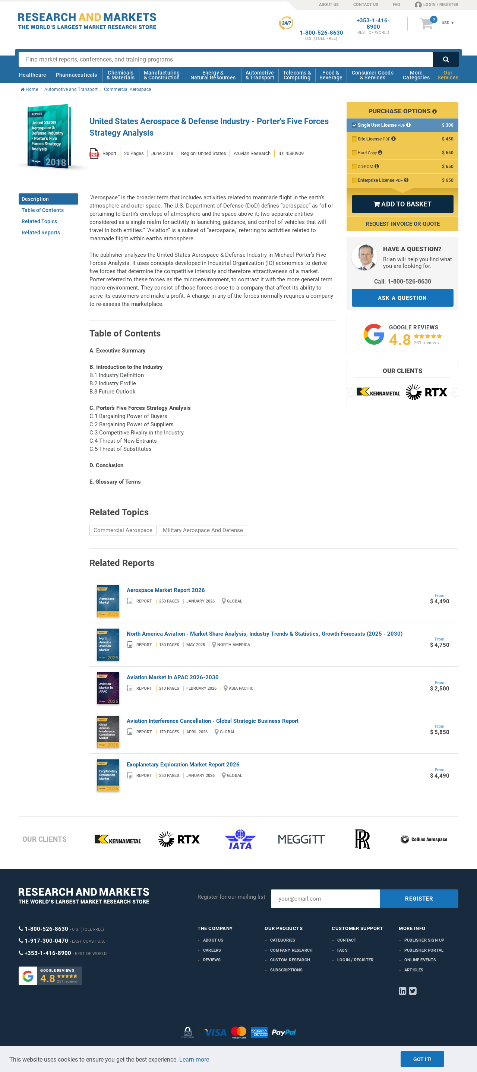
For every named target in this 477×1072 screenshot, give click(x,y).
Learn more (194, 1059)
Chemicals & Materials (121, 75)
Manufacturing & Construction (162, 75)
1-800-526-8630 (321, 33)
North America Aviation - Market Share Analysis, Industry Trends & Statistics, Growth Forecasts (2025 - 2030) (264, 633)
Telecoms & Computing (297, 75)
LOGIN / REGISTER (436, 4)
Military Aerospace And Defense (203, 530)
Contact (346, 940)
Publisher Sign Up (424, 940)
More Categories (416, 75)
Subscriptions (286, 970)
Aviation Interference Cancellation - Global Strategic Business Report (212, 721)
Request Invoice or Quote (403, 224)
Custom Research (290, 960)
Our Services (447, 75)
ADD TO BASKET (402, 204)
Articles (414, 970)
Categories (282, 940)
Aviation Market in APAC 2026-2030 (173, 677)
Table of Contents (43, 210)
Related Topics (39, 221)
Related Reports (41, 232)
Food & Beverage (331, 75)
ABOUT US (329, 4)
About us (213, 940)
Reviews (212, 960)
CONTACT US (365, 4)
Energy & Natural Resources (213, 75)
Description (35, 199)
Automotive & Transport (260, 75)
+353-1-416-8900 (373, 24)
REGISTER (419, 898)
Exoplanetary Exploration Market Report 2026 (183, 764)
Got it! (422, 1059)
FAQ (396, 4)
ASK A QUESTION (402, 298)
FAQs (342, 950)
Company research (291, 950)
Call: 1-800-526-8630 (402, 281)
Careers (212, 950)
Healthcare (32, 75)
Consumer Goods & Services (373, 75)
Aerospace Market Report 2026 (166, 590)
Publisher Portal (423, 950)
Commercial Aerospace (123, 530)
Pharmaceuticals (76, 75)
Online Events (420, 960)
